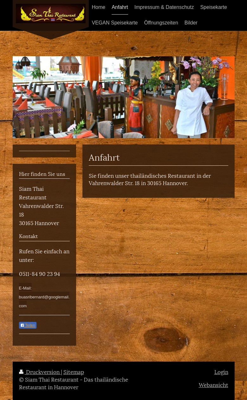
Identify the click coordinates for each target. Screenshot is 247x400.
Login (221, 371)
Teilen (27, 325)
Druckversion (40, 371)
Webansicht (213, 384)
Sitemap (73, 371)
